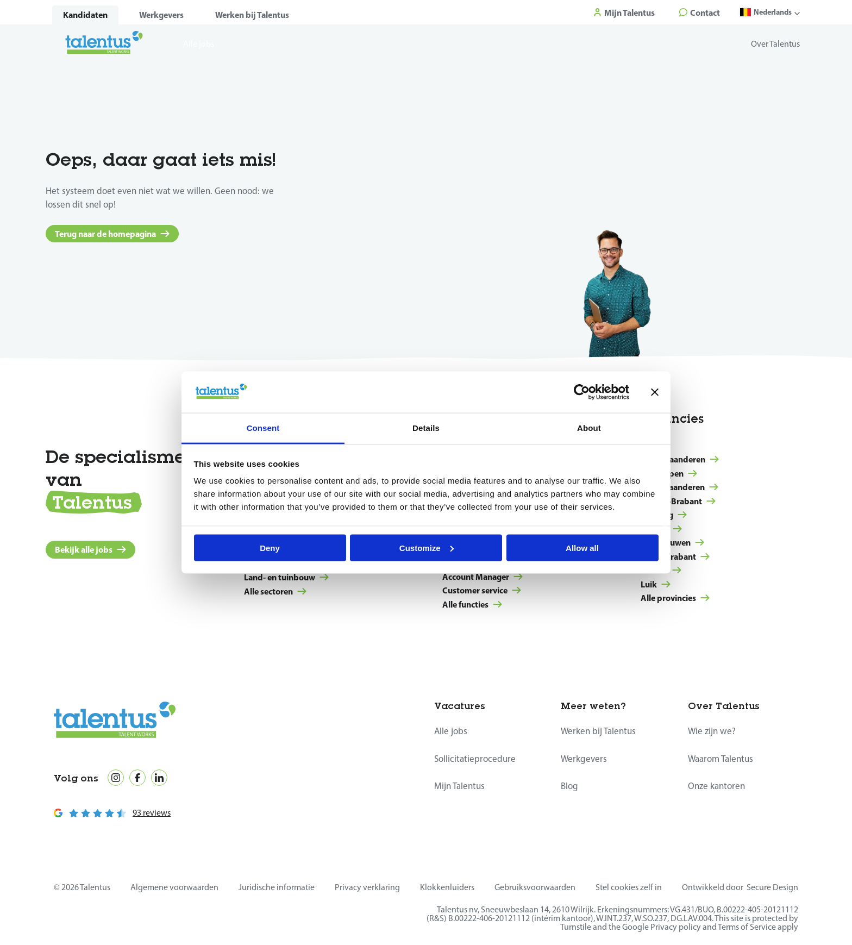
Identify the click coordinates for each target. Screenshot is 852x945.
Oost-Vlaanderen (679, 486)
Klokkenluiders (447, 887)
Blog (569, 785)
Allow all (582, 547)
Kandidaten (85, 14)
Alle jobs (450, 730)
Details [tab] (426, 428)
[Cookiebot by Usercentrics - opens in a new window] (581, 392)
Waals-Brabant (675, 556)
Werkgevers (161, 14)
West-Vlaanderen (680, 459)
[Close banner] (655, 392)
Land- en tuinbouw (286, 577)
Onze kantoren (716, 785)
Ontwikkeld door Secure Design (740, 887)
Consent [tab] (263, 428)
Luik (656, 584)
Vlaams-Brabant (678, 501)
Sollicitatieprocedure (475, 758)
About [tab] (589, 428)
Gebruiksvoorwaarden (534, 887)
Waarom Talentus (720, 758)
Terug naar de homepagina (112, 233)
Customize (426, 547)
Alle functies (472, 604)
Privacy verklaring (367, 887)
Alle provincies (675, 597)
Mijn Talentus (459, 785)
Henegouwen (672, 542)
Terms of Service (747, 927)
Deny (270, 547)
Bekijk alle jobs (90, 549)
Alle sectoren (275, 591)
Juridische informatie (277, 887)
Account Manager (482, 576)
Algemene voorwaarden (174, 887)
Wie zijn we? (712, 730)
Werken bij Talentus (252, 14)
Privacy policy (675, 927)
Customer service (481, 590)
